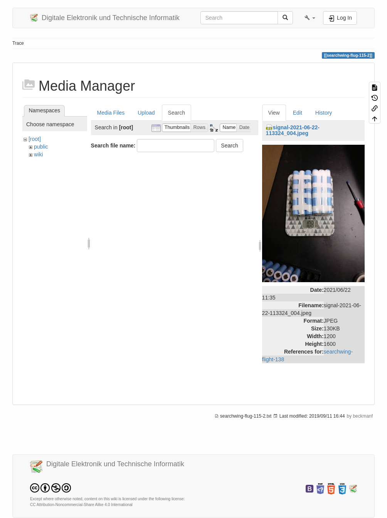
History (323, 113)
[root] (35, 139)
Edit (297, 113)
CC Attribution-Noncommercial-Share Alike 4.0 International (81, 505)
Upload (146, 113)
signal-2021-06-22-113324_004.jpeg (293, 130)
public (41, 147)
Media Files (111, 113)
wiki (38, 154)
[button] (310, 17)
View (274, 113)
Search (176, 113)
